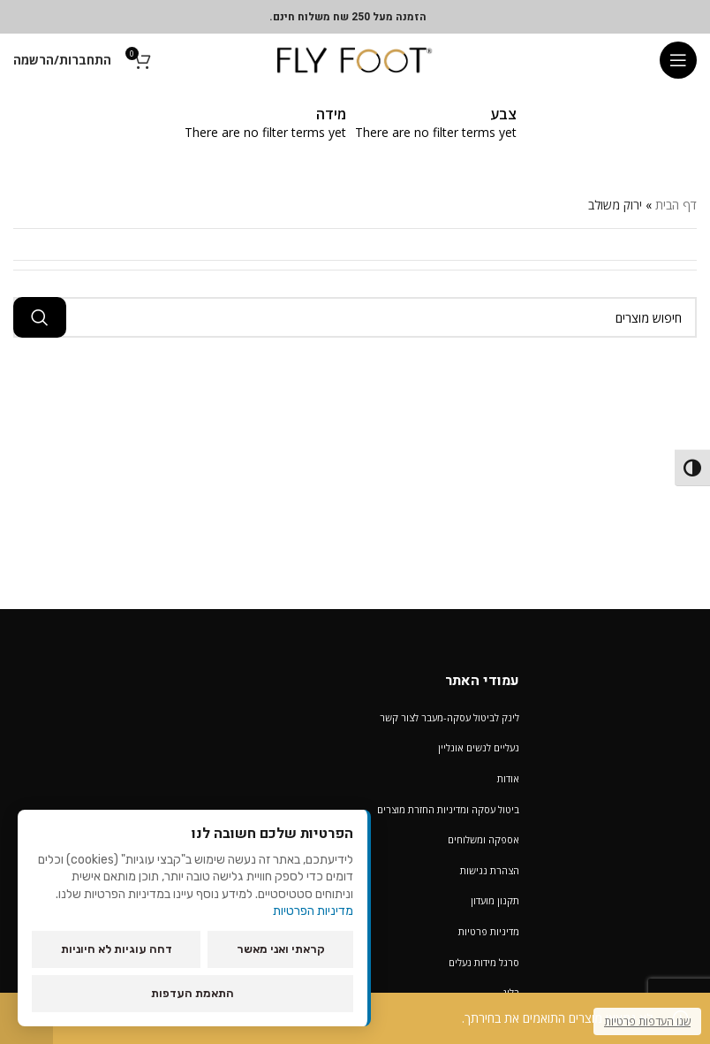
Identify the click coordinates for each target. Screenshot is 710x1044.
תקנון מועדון (495, 900)
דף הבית (676, 204)
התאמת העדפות (192, 993)
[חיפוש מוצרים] (355, 317)
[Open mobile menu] (678, 60)
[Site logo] (355, 58)
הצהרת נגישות (489, 870)
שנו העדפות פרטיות (647, 1021)
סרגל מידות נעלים (484, 962)
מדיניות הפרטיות (313, 910)
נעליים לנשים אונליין (478, 747)
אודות (508, 778)
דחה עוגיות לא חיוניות (116, 949)
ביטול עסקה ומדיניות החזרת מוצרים (448, 809)
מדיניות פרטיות (488, 931)
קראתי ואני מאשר (281, 949)
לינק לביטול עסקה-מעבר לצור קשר (449, 717)
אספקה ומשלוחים (483, 839)
